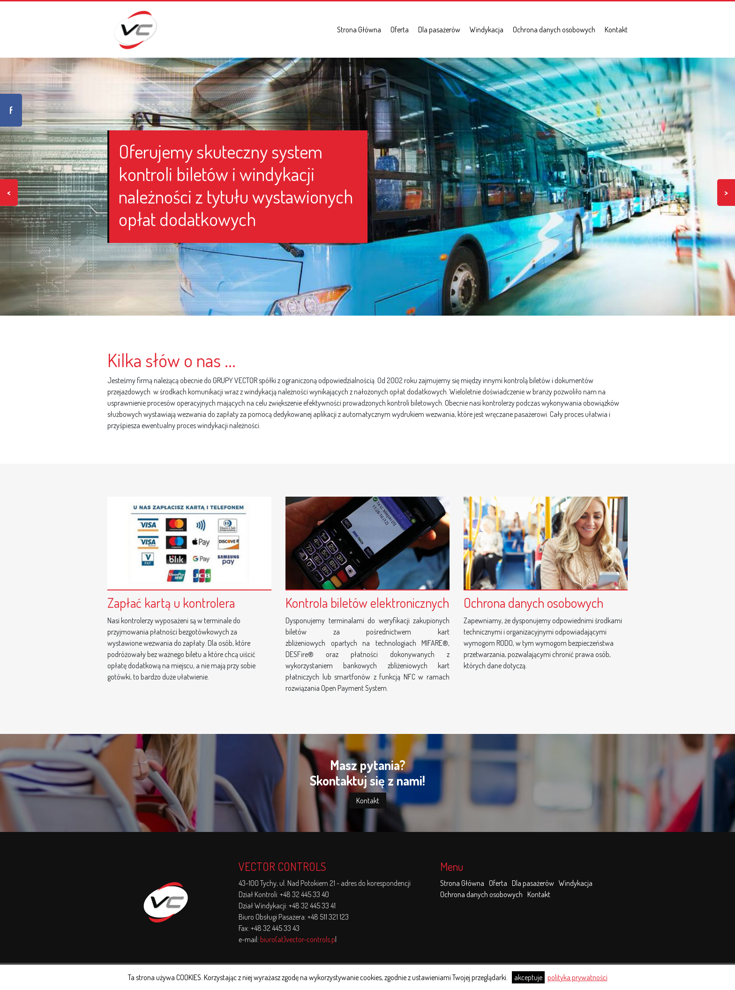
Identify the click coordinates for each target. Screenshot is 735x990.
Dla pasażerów (439, 29)
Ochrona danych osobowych (554, 29)
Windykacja (486, 29)
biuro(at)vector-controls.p (297, 939)
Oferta (399, 29)
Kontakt (616, 29)
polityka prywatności (578, 977)
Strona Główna (359, 29)
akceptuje (528, 977)
